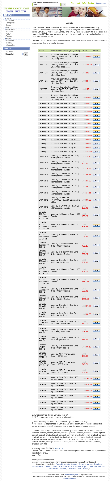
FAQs (83, 3)
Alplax (8, 38)
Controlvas (72, 464)
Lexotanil (9, 27)
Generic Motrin (86, 464)
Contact (91, 3)
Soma (8, 18)
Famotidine (60, 464)
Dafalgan (98, 464)
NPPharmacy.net (71, 475)
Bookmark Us (101, 3)
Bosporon (53, 468)
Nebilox (101, 466)
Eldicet (63, 468)
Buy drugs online (69, 478)
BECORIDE (83, 468)
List (78, 3)
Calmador (10, 21)
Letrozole (71, 468)
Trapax (9, 36)
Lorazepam (10, 29)
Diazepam (10, 41)
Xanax (8, 25)
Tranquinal (10, 23)
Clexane (63, 466)
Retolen (93, 466)
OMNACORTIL (51, 466)
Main (73, 3)
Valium (9, 34)
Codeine (9, 32)
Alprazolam (10, 45)
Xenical (9, 43)
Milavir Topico (81, 466)
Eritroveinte (37, 466)
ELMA (71, 466)
